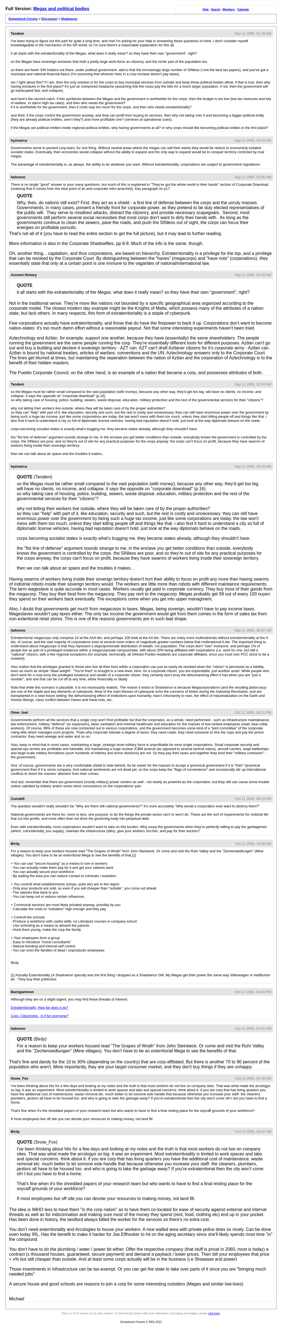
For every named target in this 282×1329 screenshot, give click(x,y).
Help (206, 9)
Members (229, 9)
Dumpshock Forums (23, 18)
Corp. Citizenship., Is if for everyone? (40, 1016)
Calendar (243, 9)
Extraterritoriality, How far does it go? (39, 1007)
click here (214, 1313)
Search (215, 9)
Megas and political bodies (61, 8)
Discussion (49, 18)
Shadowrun (69, 18)
